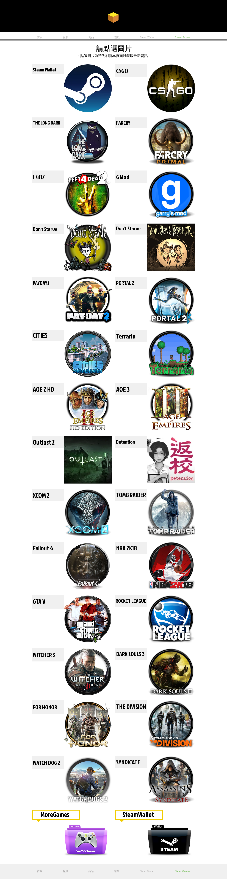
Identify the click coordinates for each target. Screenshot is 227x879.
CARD (93, 17)
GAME (134, 17)
